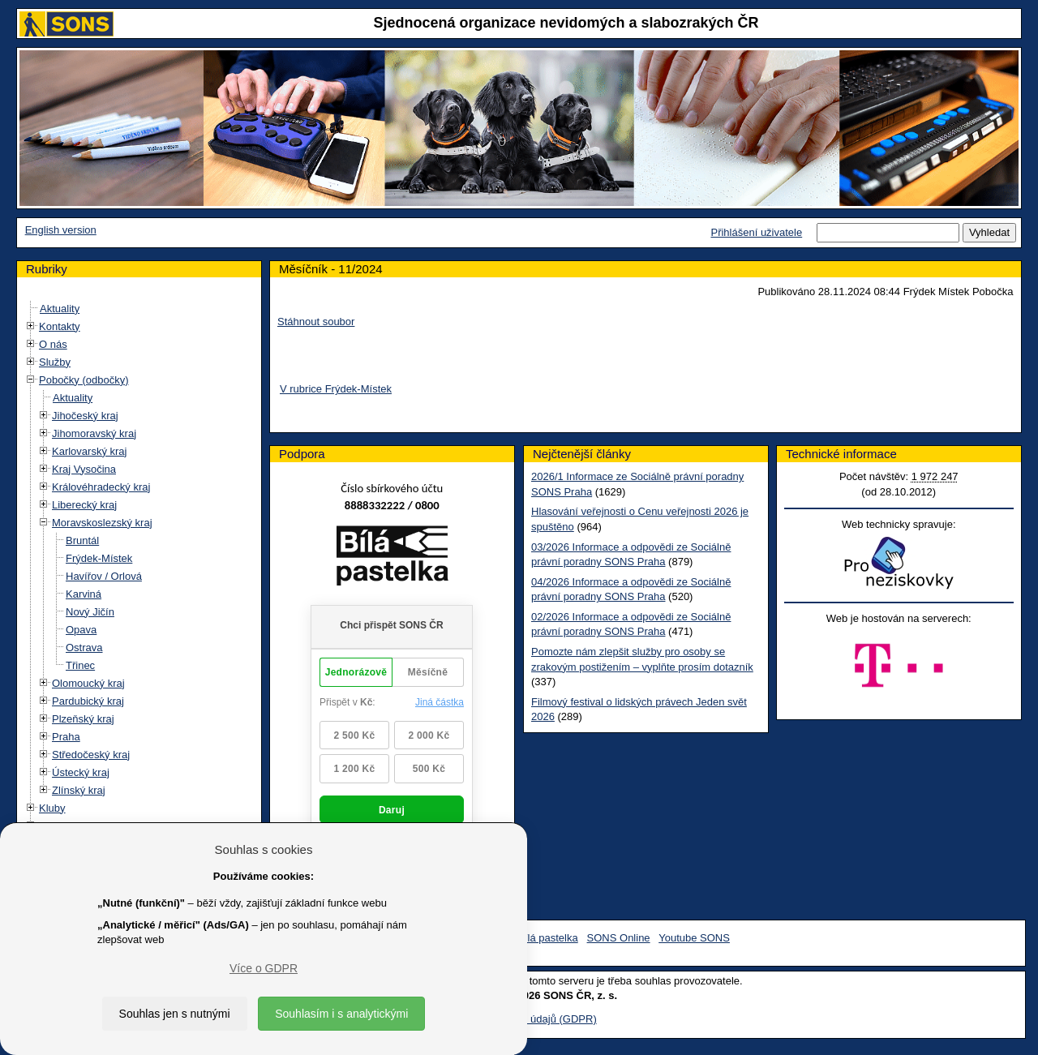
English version (61, 230)
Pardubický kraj (88, 701)
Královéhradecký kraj (101, 487)
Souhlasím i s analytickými (341, 1013)
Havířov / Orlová (104, 576)
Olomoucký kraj (88, 683)
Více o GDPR (263, 968)
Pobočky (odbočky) (84, 380)
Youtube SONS (694, 938)
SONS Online (618, 938)
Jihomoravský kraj (94, 433)
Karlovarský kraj (89, 451)
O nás (53, 344)
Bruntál (82, 540)
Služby (55, 362)
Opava (81, 630)
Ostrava (84, 647)
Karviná (83, 594)
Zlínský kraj (78, 790)
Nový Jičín (90, 612)
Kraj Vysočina (84, 469)
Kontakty (59, 326)
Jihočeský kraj (85, 416)
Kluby (52, 808)
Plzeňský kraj (83, 719)
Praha (66, 737)
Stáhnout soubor (315, 321)
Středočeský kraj (91, 754)
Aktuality (59, 308)
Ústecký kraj (80, 772)
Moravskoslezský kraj (102, 523)
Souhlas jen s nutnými (174, 1013)
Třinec (80, 665)
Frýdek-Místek (99, 558)
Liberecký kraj (84, 505)
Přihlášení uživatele (756, 232)
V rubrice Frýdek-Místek (336, 389)
